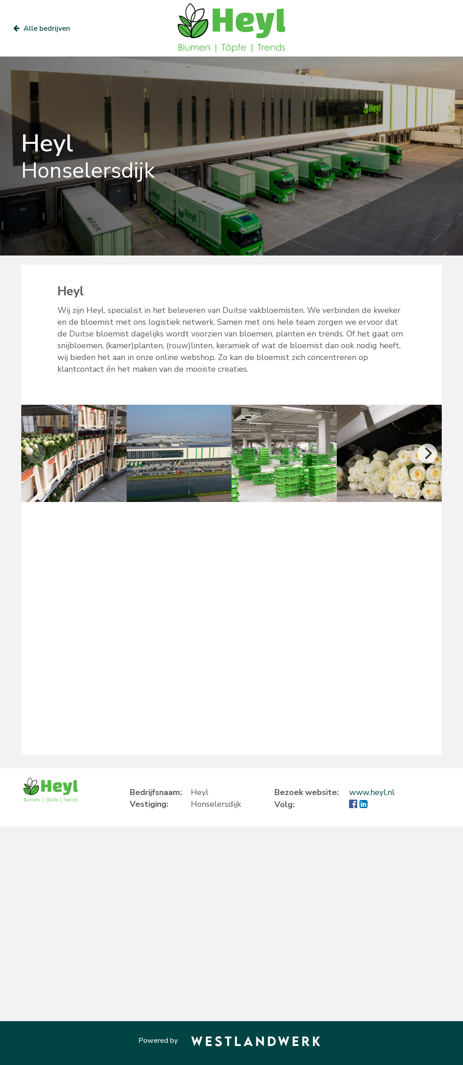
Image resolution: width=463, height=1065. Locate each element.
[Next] (427, 454)
